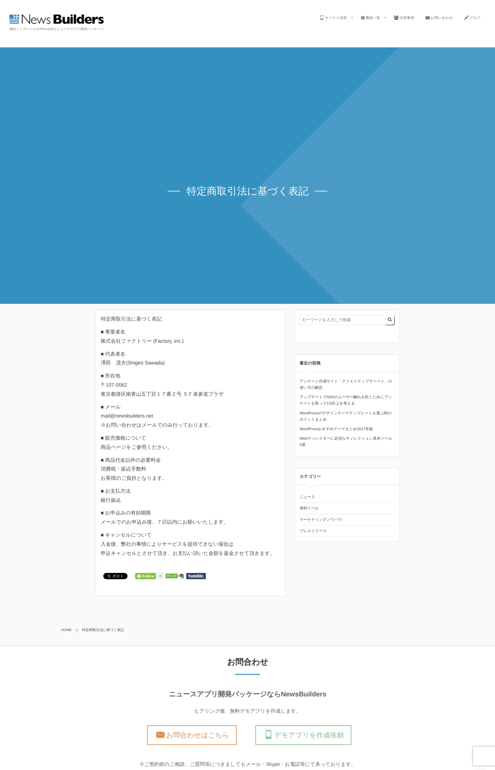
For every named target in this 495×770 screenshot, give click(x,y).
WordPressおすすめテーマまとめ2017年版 (336, 429)
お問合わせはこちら (198, 735)
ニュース (307, 497)
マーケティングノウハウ (321, 519)
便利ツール (309, 508)
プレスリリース (313, 531)
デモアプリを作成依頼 (308, 735)
